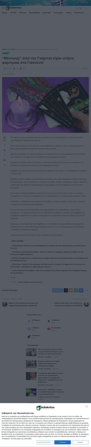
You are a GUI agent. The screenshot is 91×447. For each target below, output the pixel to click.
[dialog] (45, 425)
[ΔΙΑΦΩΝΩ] (87, 406)
